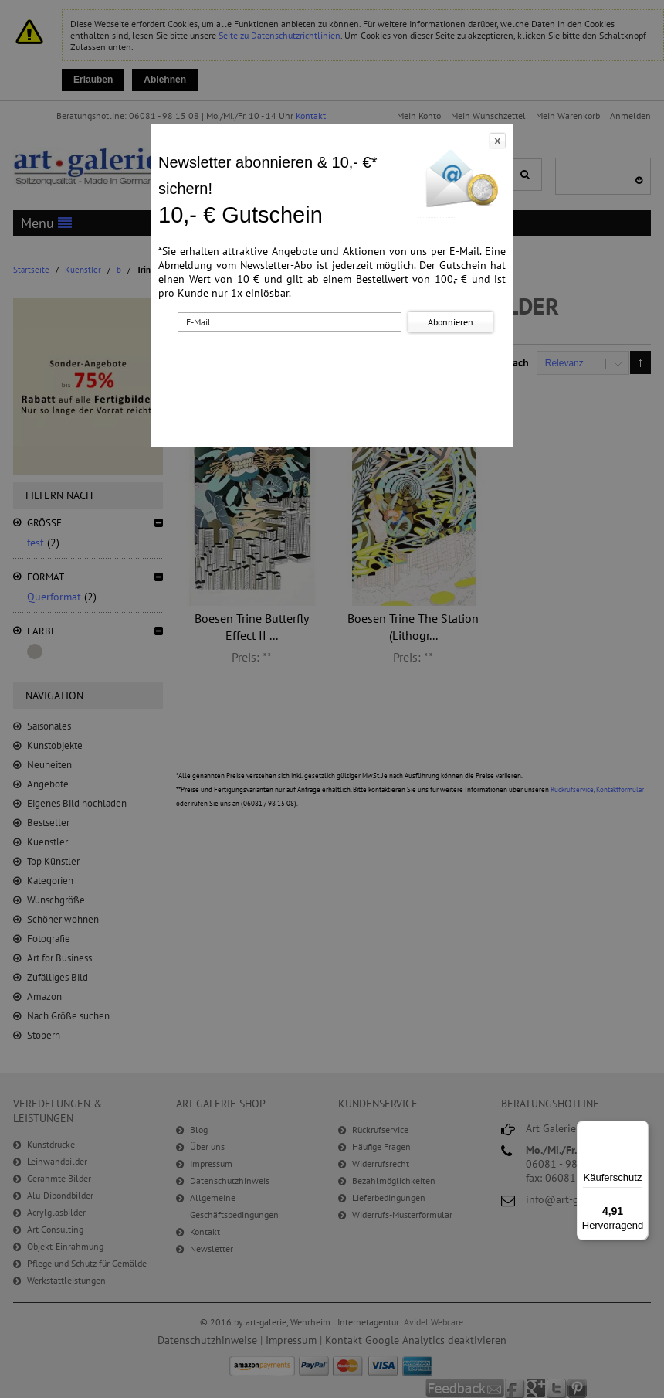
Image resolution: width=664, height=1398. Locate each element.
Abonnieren (450, 322)
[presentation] (335, 365)
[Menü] (639, 1130)
